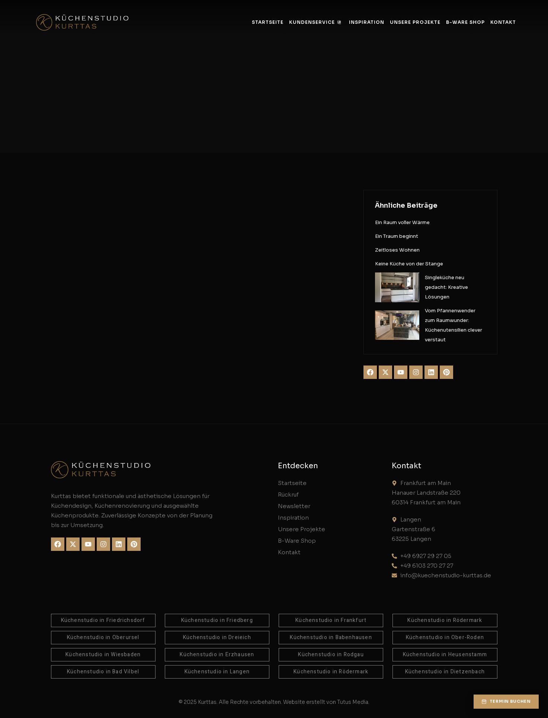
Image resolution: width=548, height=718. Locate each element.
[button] (505, 701)
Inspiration (366, 22)
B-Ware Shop (465, 22)
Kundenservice (315, 22)
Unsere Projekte (415, 22)
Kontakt (503, 22)
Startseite (267, 22)
